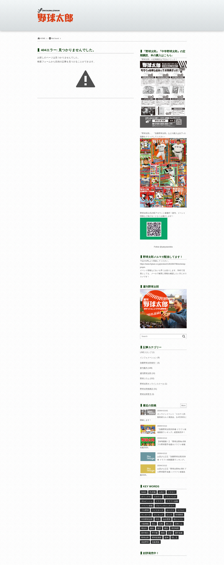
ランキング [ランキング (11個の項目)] (158, 515)
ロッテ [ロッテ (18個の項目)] (169, 515)
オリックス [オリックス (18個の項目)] (146, 497)
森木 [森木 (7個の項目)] (152, 528)
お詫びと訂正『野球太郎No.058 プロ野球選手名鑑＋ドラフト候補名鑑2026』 (163, 472)
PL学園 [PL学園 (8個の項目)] (152, 492)
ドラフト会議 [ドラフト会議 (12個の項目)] (172, 501)
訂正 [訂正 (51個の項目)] (170, 533)
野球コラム (144, 378)
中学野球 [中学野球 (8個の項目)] (179, 515)
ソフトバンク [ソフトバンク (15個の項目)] (170, 497)
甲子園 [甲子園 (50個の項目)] (155, 533)
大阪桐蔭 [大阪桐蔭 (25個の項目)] (145, 524)
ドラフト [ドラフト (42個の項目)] (159, 501)
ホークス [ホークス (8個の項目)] (170, 510)
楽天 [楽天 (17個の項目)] (159, 528)
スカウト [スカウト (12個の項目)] (157, 497)
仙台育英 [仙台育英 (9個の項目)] (166, 519)
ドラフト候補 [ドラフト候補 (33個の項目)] (146, 506)
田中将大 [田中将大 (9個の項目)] (145, 533)
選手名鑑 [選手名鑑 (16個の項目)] (178, 533)
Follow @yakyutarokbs (163, 247)
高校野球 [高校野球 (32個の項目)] (145, 542)
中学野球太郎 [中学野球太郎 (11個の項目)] (146, 519)
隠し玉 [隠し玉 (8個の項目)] (174, 537)
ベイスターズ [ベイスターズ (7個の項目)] (157, 510)
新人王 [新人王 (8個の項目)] (169, 524)
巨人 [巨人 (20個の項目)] (154, 524)
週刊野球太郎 (145, 373)
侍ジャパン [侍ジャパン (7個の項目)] (178, 519)
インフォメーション (148, 357)
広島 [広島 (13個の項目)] (161, 524)
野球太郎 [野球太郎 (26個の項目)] (145, 537)
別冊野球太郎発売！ (148, 363)
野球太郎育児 (145, 394)
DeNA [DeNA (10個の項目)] (143, 492)
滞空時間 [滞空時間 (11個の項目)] (175, 528)
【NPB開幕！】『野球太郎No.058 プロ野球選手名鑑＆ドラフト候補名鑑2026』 (163, 444)
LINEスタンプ (146, 352)
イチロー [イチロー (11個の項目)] (171, 492)
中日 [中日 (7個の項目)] (157, 519)
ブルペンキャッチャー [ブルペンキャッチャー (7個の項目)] (165, 506)
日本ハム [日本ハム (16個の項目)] (178, 524)
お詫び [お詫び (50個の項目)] (161, 492)
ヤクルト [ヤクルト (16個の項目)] (181, 510)
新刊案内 (143, 368)
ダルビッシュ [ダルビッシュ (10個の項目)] (146, 501)
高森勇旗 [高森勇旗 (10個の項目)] (155, 542)
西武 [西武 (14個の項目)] (163, 533)
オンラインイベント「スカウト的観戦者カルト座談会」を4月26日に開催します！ (163, 417)
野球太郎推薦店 (146, 389)
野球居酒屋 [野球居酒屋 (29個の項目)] (156, 537)
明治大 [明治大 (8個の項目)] (144, 528)
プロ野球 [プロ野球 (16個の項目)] (145, 510)
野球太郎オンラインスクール (152, 384)
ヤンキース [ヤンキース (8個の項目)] (146, 515)
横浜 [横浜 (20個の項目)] (166, 528)
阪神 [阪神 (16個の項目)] (166, 537)
